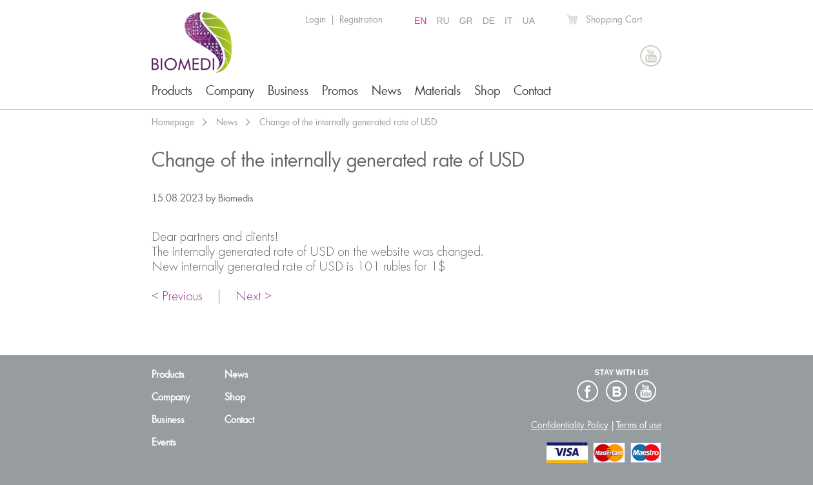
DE (489, 20)
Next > (254, 297)
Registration (361, 19)
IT (508, 20)
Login (316, 19)
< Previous (177, 297)
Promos (340, 91)
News (386, 91)
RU (442, 20)
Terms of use (638, 425)
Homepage (173, 122)
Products (172, 91)
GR (466, 20)
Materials (438, 91)
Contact (532, 91)
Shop (487, 91)
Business (288, 91)
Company (230, 91)
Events (164, 442)
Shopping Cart (614, 19)
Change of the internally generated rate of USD (348, 122)
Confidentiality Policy (569, 425)
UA (529, 20)
